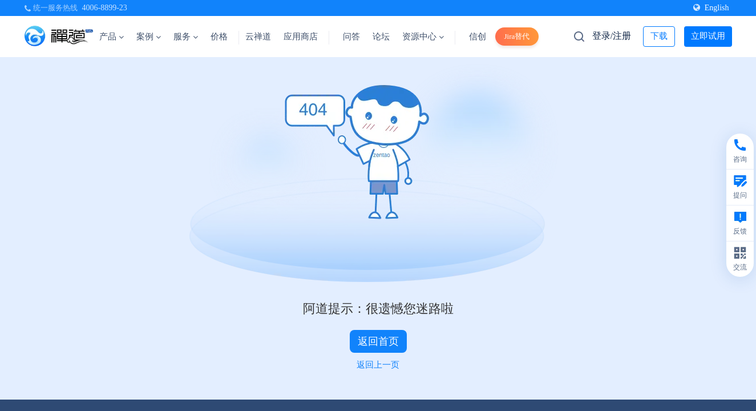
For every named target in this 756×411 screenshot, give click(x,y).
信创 (477, 36)
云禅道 (258, 36)
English (711, 7)
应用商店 (301, 36)
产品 (111, 36)
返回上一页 (378, 364)
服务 (185, 36)
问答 (351, 36)
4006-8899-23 (104, 7)
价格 (219, 36)
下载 (659, 36)
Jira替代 (517, 36)
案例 (148, 36)
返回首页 (378, 341)
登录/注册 (611, 36)
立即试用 (708, 36)
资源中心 (423, 36)
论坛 (381, 36)
